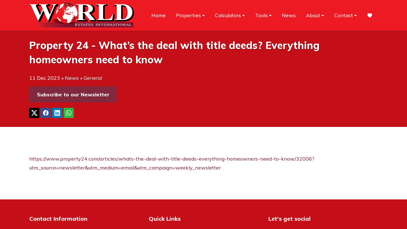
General (93, 78)
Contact (345, 15)
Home (158, 15)
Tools (263, 15)
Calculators (230, 15)
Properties (190, 15)
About (315, 15)
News (289, 15)
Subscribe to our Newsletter (73, 94)
